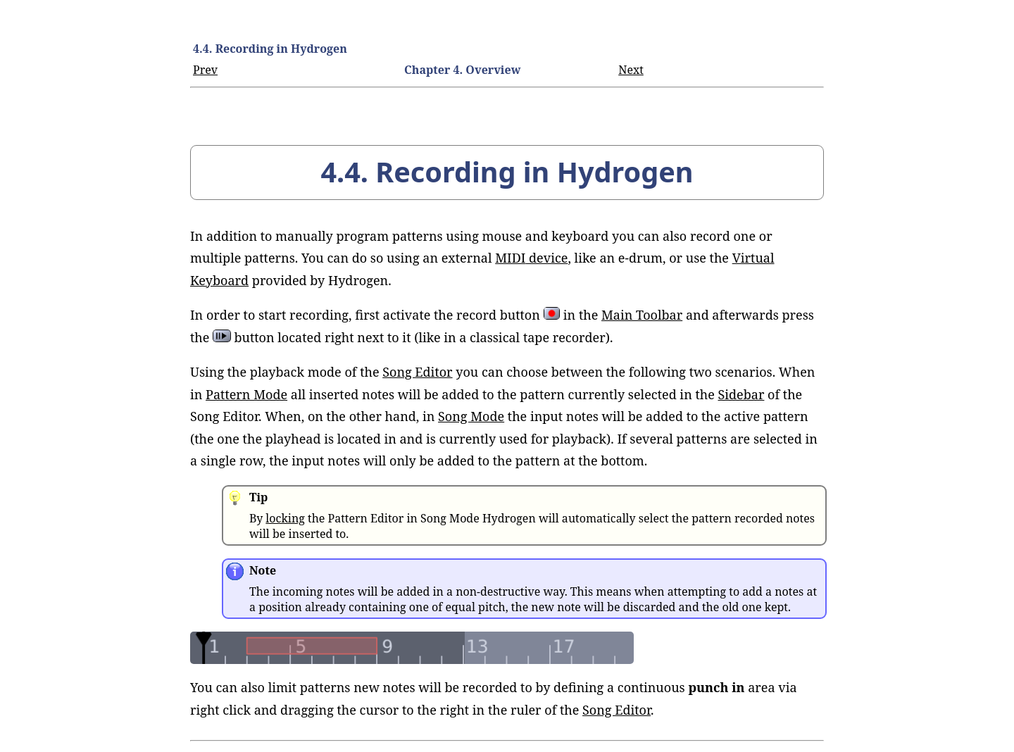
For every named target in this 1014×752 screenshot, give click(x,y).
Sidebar (741, 394)
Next (631, 69)
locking (284, 518)
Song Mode (471, 416)
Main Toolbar (641, 314)
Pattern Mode (246, 394)
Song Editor (417, 371)
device (531, 257)
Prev (205, 69)
